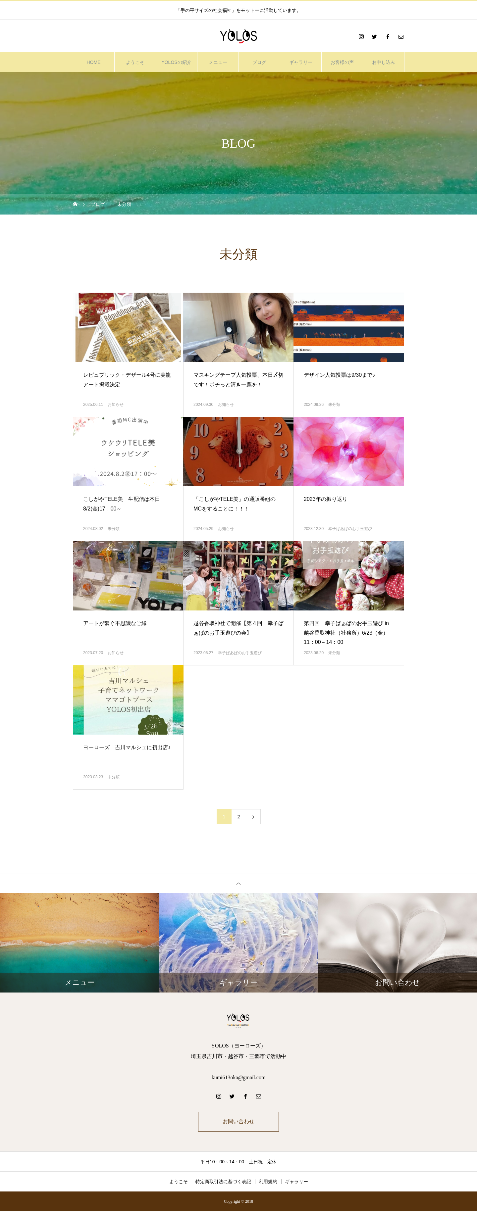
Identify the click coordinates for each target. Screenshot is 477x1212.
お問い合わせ (238, 1122)
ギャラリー (300, 62)
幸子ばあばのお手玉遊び (350, 528)
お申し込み (383, 62)
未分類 (334, 404)
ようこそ (135, 62)
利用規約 (268, 1182)
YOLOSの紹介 (176, 62)
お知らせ (116, 404)
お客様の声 (342, 62)
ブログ (259, 62)
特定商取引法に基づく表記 (223, 1182)
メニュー (218, 62)
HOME (94, 62)
